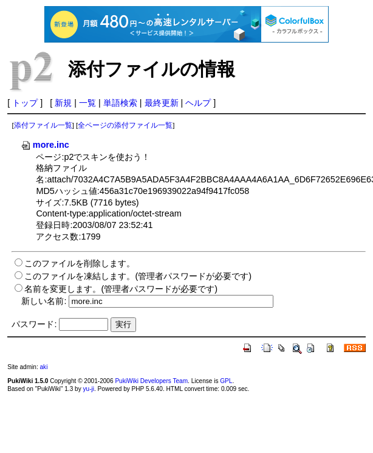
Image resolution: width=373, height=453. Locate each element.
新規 (63, 103)
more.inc (45, 145)
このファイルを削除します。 (79, 263)
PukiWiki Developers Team (151, 381)
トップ (25, 103)
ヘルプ (198, 103)
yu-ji (88, 389)
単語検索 (120, 103)
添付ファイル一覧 (43, 125)
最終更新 (162, 103)
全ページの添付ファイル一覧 (125, 125)
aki (43, 367)
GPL (226, 381)
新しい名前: (43, 301)
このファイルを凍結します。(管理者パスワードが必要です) (138, 276)
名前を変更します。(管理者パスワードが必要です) (120, 289)
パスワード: (34, 324)
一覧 (87, 103)
